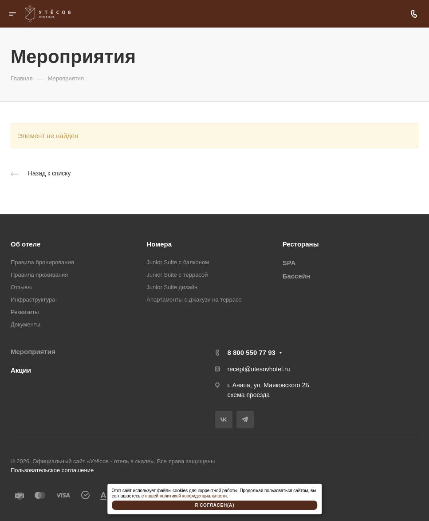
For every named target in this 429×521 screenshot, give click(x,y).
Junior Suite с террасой (177, 274)
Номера (159, 244)
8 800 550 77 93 (252, 352)
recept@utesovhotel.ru (259, 369)
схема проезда (249, 394)
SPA (289, 262)
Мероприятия (33, 351)
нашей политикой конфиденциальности (186, 495)
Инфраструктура (33, 299)
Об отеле (25, 244)
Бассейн (296, 276)
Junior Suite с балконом (177, 262)
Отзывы (21, 287)
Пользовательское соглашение (52, 470)
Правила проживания (39, 274)
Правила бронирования (42, 262)
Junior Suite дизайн (171, 287)
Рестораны (301, 244)
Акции (21, 370)
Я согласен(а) (215, 505)
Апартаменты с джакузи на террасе (193, 299)
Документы (25, 324)
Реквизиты (25, 312)
